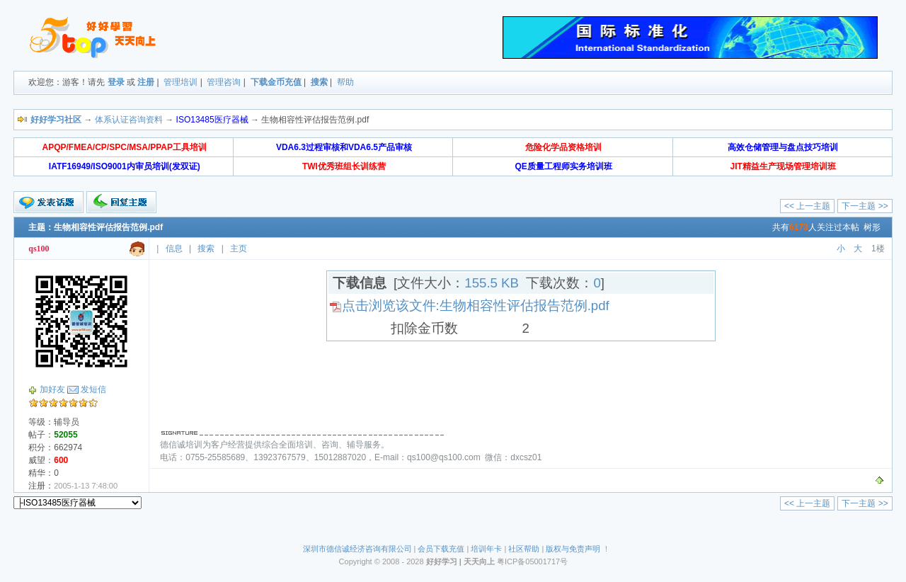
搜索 (319, 82)
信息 (174, 248)
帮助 (345, 82)
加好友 (52, 389)
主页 (238, 248)
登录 (116, 82)
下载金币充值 (276, 82)
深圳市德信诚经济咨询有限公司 (357, 548)
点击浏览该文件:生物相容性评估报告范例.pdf (475, 305)
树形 (872, 227)
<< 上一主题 (807, 206)
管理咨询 (224, 82)
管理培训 (180, 82)
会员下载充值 (441, 548)
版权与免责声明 (573, 548)
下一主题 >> (865, 206)
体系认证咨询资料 (129, 120)
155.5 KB (491, 282)
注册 (145, 82)
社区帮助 (523, 548)
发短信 (93, 389)
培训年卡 (486, 548)
